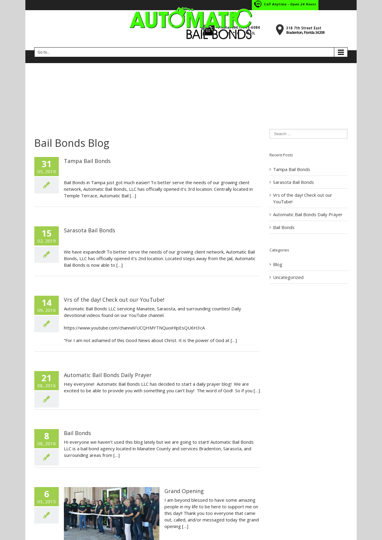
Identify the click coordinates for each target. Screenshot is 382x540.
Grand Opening (184, 491)
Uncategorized (288, 277)
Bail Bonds (77, 433)
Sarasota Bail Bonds (89, 230)
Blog (277, 264)
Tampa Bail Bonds (87, 160)
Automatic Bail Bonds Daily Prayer (108, 375)
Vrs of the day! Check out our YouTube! (114, 299)
